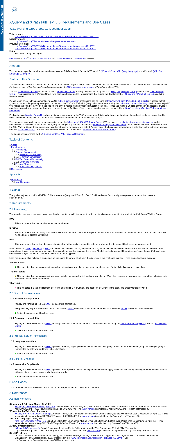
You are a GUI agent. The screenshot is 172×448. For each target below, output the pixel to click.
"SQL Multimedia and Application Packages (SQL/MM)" (97, 438)
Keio (41, 58)
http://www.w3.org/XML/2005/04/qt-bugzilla (127, 101)
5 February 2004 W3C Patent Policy (84, 122)
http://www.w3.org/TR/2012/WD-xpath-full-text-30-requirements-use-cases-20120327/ (55, 49)
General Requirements (26, 152)
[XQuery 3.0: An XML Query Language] (119, 71)
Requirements (18, 147)
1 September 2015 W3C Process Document (63, 134)
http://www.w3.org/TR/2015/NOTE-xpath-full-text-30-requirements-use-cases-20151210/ (56, 36)
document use (80, 58)
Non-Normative (22, 182)
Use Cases (16, 169)
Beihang (47, 58)
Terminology (21, 150)
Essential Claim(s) (26, 129)
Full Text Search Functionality (29, 159)
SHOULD (37, 248)
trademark (67, 58)
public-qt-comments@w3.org (133, 103)
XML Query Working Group (124, 91)
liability (59, 58)
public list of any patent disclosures (136, 122)
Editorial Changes (23, 164)
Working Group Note (28, 91)
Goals (14, 145)
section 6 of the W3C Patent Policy (99, 129)
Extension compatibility (31, 157)
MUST (28, 248)
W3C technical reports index (80, 87)
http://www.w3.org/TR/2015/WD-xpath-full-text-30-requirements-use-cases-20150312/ (55, 46)
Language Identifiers (29, 162)
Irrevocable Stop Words (31, 166)
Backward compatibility (31, 154)
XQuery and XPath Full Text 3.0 (139, 94)
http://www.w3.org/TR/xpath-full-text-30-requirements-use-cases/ (45, 41)
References (16, 180)
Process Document (66, 91)
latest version (88, 409)
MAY (47, 248)
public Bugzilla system (68, 101)
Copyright (13, 58)
